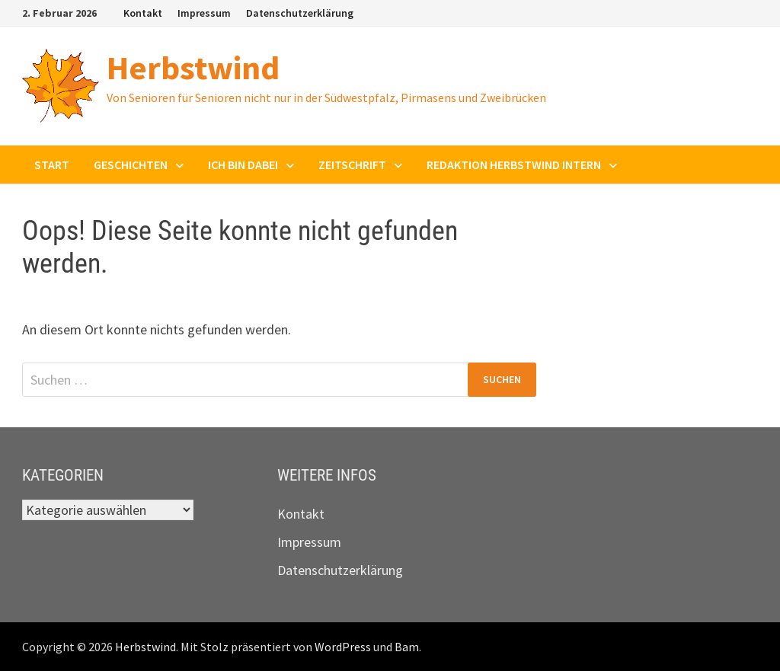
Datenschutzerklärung (299, 13)
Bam (407, 646)
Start (51, 164)
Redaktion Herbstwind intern (514, 164)
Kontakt (142, 13)
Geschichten (131, 164)
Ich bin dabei (243, 164)
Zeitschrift (352, 164)
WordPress (343, 646)
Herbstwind (193, 67)
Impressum (204, 13)
